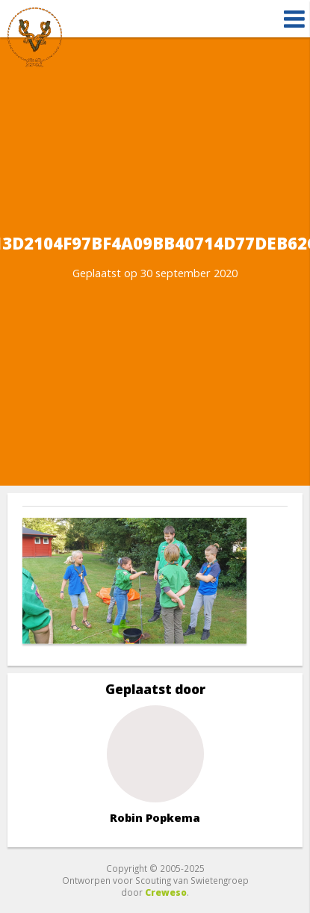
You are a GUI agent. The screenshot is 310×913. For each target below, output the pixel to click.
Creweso (166, 892)
